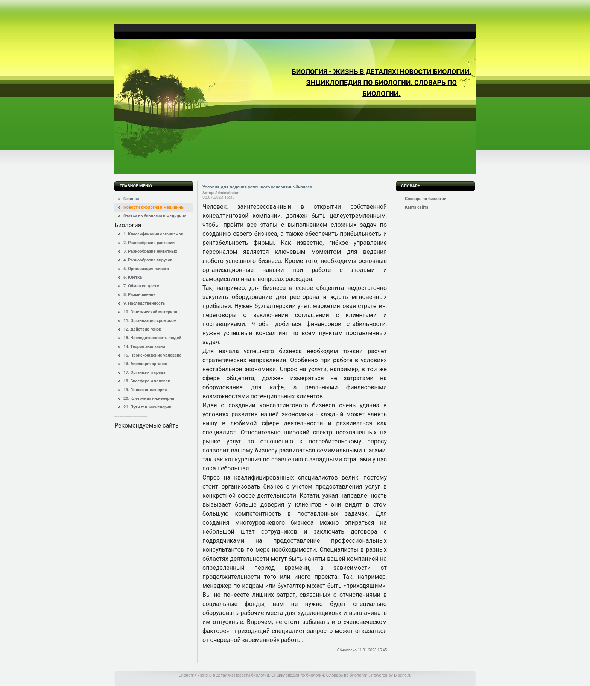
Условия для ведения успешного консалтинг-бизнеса (257, 187)
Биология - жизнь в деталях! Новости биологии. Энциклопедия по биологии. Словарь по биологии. (381, 82)
